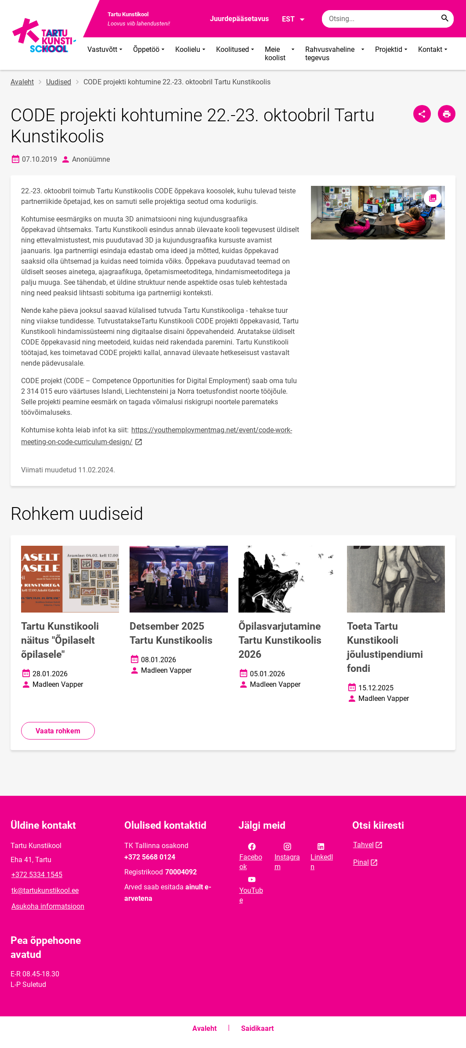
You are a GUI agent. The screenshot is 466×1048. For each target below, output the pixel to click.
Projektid (392, 53)
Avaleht (22, 82)
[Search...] (444, 18)
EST (293, 19)
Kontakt (433, 53)
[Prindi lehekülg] (446, 114)
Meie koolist (281, 53)
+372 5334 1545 (36, 874)
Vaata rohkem (58, 731)
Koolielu (191, 53)
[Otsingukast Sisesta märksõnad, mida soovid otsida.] (388, 19)
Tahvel (363, 845)
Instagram (287, 856)
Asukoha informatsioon (47, 906)
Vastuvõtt (105, 53)
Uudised (58, 82)
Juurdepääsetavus (239, 19)
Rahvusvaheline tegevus (335, 53)
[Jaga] (422, 114)
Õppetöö (149, 53)
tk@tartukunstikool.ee (45, 890)
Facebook (250, 856)
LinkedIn (322, 856)
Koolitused (236, 53)
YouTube (251, 889)
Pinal (361, 862)
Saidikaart (257, 1028)
